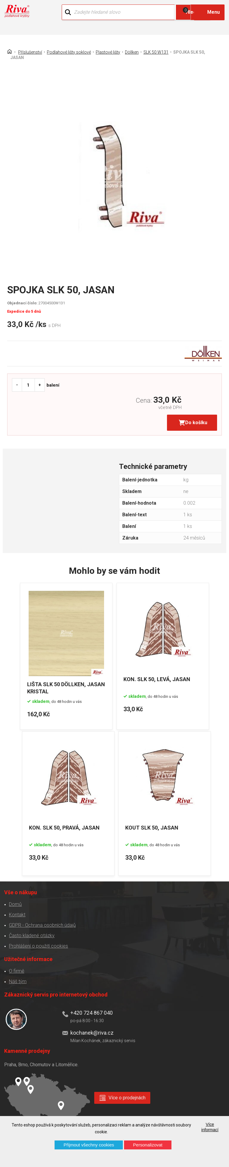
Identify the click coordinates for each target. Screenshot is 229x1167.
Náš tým (16, 978)
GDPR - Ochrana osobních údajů (40, 922)
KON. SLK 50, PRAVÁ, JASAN (66, 825)
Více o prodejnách (127, 1094)
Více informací (210, 1127)
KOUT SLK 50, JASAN (156, 825)
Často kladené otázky (30, 932)
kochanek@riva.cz (90, 1029)
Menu (213, 12)
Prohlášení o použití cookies (36, 943)
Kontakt (15, 911)
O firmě (15, 968)
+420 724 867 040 (90, 1009)
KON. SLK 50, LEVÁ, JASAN (160, 680)
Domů (13, 901)
